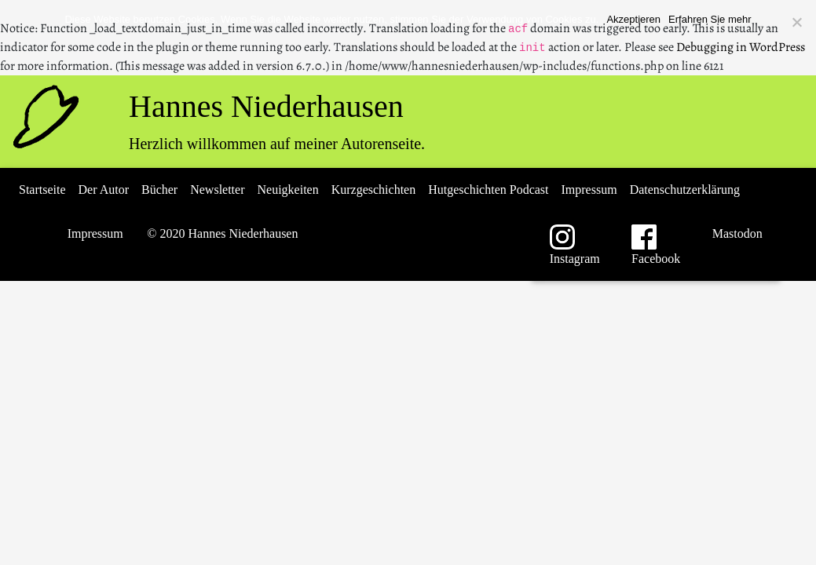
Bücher (159, 189)
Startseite (42, 189)
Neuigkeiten (288, 189)
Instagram (576, 244)
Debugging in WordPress (740, 47)
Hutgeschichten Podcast (488, 189)
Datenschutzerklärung (685, 189)
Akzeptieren (633, 19)
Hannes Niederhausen (266, 106)
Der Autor (104, 189)
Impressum (589, 189)
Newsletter (217, 189)
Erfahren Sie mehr (710, 19)
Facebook (655, 244)
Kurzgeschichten (373, 189)
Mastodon (736, 233)
